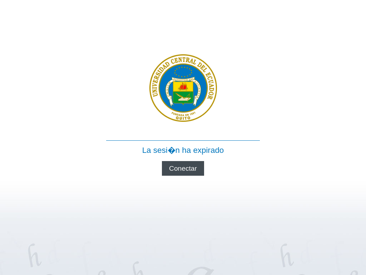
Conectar (183, 168)
